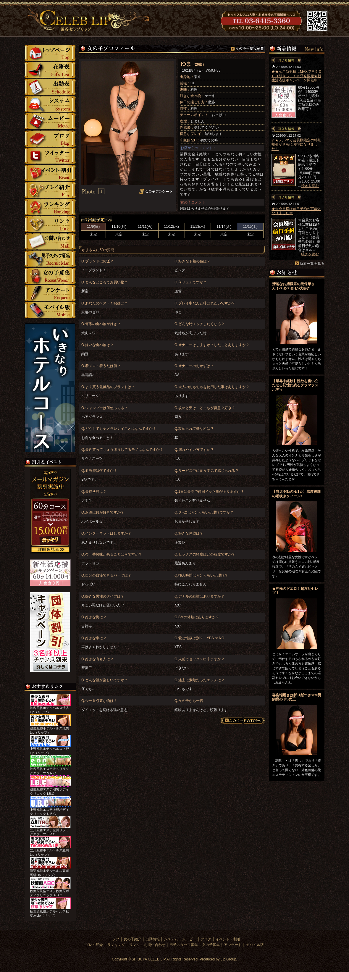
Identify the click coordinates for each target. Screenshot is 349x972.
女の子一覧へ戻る (248, 49)
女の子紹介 (50, 70)
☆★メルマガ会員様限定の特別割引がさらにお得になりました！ (296, 144)
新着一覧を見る (312, 263)
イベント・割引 (50, 173)
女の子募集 (50, 276)
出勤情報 (153, 939)
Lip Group (228, 959)
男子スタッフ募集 (50, 259)
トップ (50, 53)
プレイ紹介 (50, 190)
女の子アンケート (155, 191)
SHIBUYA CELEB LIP (149, 959)
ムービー (50, 121)
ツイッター (50, 156)
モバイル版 (50, 310)
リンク (50, 224)
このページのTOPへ (242, 720)
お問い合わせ (50, 241)
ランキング (50, 207)
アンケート (50, 293)
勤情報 (50, 87)
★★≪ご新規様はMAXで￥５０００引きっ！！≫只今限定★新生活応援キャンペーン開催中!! (297, 76)
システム (50, 104)
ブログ (50, 138)
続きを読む (310, 186)
